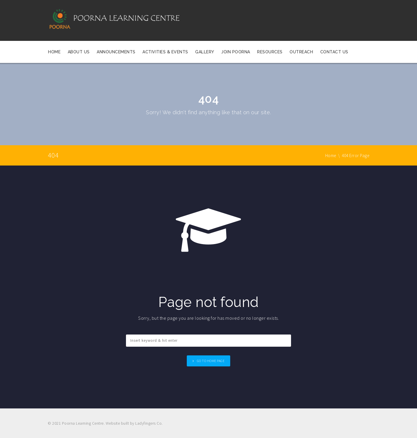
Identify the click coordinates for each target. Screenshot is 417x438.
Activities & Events (165, 52)
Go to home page (211, 361)
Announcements (116, 52)
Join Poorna (235, 52)
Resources (270, 52)
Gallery (204, 52)
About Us (79, 52)
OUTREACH (301, 52)
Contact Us (334, 52)
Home (54, 52)
